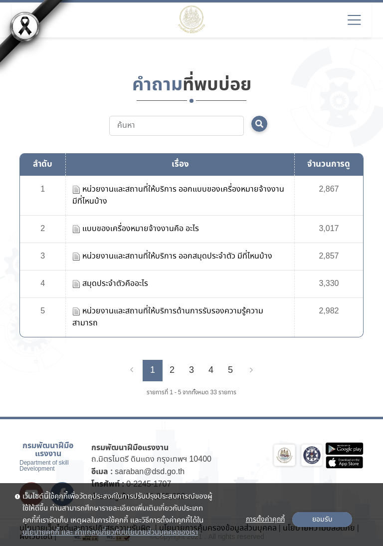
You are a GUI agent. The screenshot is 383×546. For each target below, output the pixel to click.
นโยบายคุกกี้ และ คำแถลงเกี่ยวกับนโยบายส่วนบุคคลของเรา (110, 532)
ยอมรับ (322, 520)
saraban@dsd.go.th (150, 472)
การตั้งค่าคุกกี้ (265, 520)
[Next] (251, 370)
